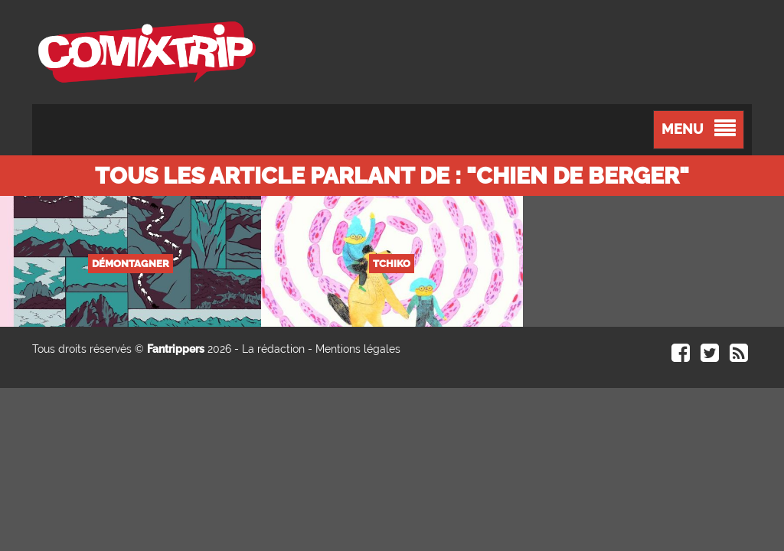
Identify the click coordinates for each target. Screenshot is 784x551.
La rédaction (273, 349)
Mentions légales (357, 349)
